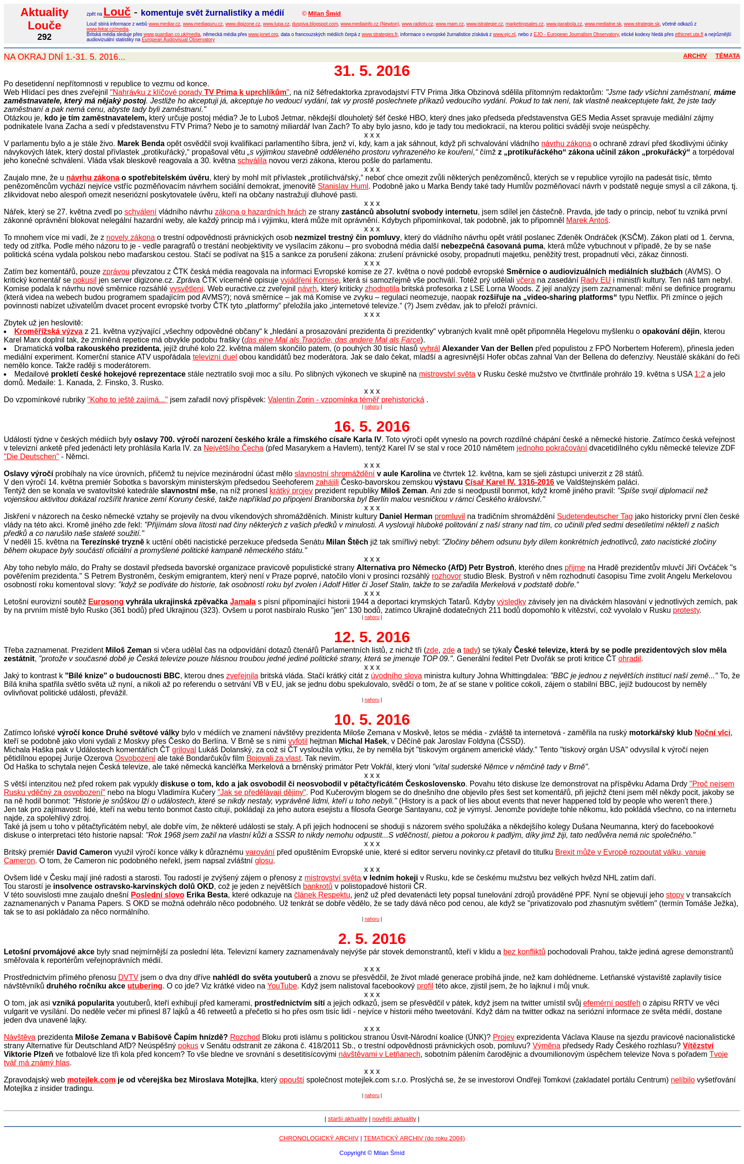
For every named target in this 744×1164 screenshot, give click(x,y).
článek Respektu (322, 895)
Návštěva (20, 1037)
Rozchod (245, 1037)
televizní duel (215, 357)
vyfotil (297, 741)
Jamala (243, 602)
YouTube (282, 986)
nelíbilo (683, 1080)
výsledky (511, 602)
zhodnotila (382, 289)
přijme (575, 568)
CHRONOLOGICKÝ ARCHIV (319, 1138)
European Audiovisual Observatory (178, 39)
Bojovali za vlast (273, 758)
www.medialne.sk (603, 24)
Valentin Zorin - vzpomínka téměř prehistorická (346, 400)
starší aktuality (347, 1118)
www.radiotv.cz (417, 24)
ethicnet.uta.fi (689, 34)
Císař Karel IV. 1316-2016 (509, 482)
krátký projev (291, 491)
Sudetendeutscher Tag (595, 516)
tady (471, 650)
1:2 (700, 374)
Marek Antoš (587, 220)
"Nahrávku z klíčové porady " (199, 92)
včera (525, 280)
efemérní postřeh (612, 1003)
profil (425, 986)
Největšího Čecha (233, 448)
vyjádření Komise (309, 280)
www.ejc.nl (504, 34)
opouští (291, 1080)
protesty (686, 610)
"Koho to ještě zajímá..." (127, 400)
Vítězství (698, 1046)
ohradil (629, 659)
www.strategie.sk (642, 24)
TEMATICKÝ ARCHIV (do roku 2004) (414, 1138)
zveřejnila (242, 676)
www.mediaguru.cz (203, 24)
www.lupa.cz (276, 24)
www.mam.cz (450, 24)
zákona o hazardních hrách (261, 212)
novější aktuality (394, 1118)
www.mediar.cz (164, 24)
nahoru (371, 406)
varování (260, 852)
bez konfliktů (524, 952)
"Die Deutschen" (31, 457)
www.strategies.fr (380, 34)
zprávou (116, 272)
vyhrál (430, 348)
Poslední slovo (158, 895)
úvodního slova (396, 676)
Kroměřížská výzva (48, 331)
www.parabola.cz (564, 24)
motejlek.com (91, 1080)
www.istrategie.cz (484, 24)
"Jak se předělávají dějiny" (261, 792)
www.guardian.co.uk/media (172, 34)
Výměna (546, 1046)
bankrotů (318, 886)
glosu (264, 861)
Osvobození (135, 758)
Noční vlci (713, 733)
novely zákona (130, 237)
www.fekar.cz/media (108, 29)
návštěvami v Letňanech (380, 1054)
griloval (184, 750)
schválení (140, 212)
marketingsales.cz (525, 24)
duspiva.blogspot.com (315, 24)
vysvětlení (187, 289)
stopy (675, 895)
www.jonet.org (263, 34)
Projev (503, 1037)
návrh (307, 289)
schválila (252, 161)
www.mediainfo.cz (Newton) (370, 24)
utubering (145, 986)
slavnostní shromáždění (335, 474)
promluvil (450, 516)
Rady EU (595, 280)
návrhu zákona (566, 143)
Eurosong (106, 602)
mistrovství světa (447, 374)
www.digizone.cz (242, 24)
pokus (188, 1046)
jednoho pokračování (552, 448)
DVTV (128, 977)
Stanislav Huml (343, 186)
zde (432, 650)
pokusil (85, 280)
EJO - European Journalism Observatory (576, 34)
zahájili (327, 482)
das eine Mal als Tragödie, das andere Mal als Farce (332, 340)
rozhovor (446, 576)
